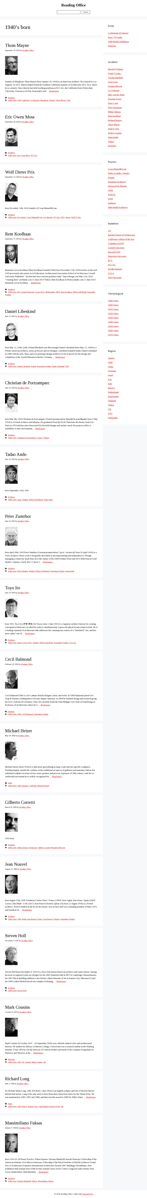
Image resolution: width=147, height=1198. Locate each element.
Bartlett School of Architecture (121, 235)
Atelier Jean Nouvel (29, 919)
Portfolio (112, 146)
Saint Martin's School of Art (49, 1107)
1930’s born (113, 318)
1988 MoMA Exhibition (118, 41)
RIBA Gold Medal (79, 292)
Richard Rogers (115, 120)
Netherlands (50, 292)
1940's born (12, 100)
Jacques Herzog (115, 86)
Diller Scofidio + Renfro (119, 173)
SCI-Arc (34, 155)
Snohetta (112, 203)
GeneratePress (87, 1194)
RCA (110, 260)
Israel (110, 375)
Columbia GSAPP (116, 243)
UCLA (111, 273)
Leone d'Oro (40, 292)
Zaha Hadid (113, 137)
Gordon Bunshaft (115, 78)
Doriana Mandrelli (24, 1181)
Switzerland (69, 571)
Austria (23, 217)
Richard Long (17, 1078)
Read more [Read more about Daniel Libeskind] (60, 357)
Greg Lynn (112, 82)
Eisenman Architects (117, 182)
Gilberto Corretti (20, 802)
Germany (112, 371)
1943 (19, 714)
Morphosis (44, 100)
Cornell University (27, 292)
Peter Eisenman (115, 107)
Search (85, 12)
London (28, 1062)
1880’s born (113, 301)
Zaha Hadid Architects (118, 207)
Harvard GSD (114, 252)
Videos (111, 141)
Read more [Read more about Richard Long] (91, 1097)
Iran (110, 379)
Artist (10, 783)
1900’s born (113, 305)
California (25, 100)
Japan (19, 500)
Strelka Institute (115, 269)
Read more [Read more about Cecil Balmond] (45, 705)
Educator (11, 1059)
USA (68, 100)
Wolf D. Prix (76, 217)
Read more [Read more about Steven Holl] (61, 981)
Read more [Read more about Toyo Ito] (30, 633)
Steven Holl (15, 935)
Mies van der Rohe (116, 95)
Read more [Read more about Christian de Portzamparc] (40, 428)
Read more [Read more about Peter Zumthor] (47, 562)
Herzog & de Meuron (117, 186)
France (39, 438)
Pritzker (52, 100)
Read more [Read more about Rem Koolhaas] (36, 283)
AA (18, 217)
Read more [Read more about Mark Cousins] (38, 1053)
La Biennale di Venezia (118, 33)
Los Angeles (35, 100)
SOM (110, 199)
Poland (33, 366)
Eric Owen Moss (19, 117)
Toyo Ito (12, 587)
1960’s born (113, 330)
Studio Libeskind (58, 366)
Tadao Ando (15, 454)
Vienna (67, 217)
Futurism (112, 46)
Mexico (111, 388)
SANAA (111, 194)
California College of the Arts (121, 239)
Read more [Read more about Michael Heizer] (57, 776)
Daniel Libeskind (20, 311)
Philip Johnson (114, 112)
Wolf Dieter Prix (20, 172)
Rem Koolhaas (18, 234)
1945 (19, 919)
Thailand (112, 401)
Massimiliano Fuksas (23, 1123)
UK (44, 1062)
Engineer (11, 712)
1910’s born (113, 309)
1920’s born (113, 313)
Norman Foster (114, 99)
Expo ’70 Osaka (115, 37)
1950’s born (113, 326)
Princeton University (117, 256)
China (110, 367)
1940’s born (113, 322)
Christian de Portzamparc (27, 382)
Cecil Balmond (18, 659)
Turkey (111, 405)
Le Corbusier (114, 90)
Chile (110, 362)
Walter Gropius (114, 133)
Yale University (115, 277)
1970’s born (113, 335)
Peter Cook (113, 103)
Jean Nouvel (16, 864)
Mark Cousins (17, 1007)
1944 (19, 100)
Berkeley (25, 786)
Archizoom (33, 848)
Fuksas (34, 1181)
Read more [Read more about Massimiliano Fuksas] (43, 1172)
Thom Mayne (17, 45)
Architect (11, 98)
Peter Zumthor (18, 516)
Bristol (24, 1107)
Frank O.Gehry (114, 73)
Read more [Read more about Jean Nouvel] (27, 910)
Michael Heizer (18, 730)
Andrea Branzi (22, 848)
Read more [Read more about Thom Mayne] (54, 91)
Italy (110, 384)
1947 (19, 1062)
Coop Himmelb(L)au (34, 217)
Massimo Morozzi (58, 848)
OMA (58, 292)
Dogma (111, 177)
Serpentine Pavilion (44, 366)
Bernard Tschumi (115, 69)
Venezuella (113, 418)
